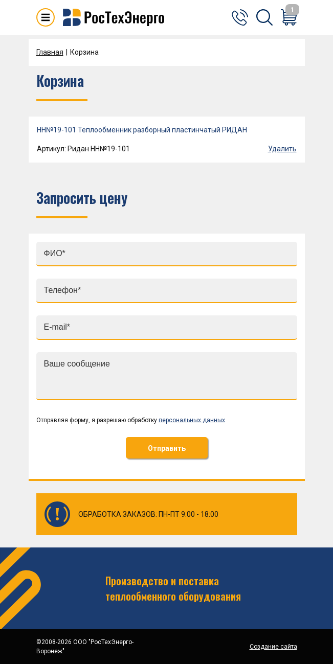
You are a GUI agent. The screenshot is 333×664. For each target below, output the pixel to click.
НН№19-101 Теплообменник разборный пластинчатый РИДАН (142, 130)
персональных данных (192, 420)
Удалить (282, 149)
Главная (49, 52)
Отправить (167, 448)
